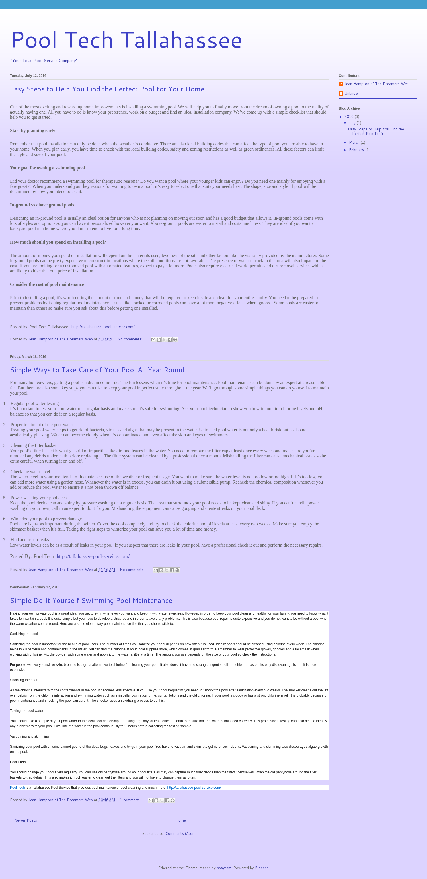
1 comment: (130, 799)
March (355, 142)
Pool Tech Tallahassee (126, 38)
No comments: (130, 339)
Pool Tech (17, 788)
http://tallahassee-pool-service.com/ (103, 326)
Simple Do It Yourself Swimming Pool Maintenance (91, 600)
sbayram (224, 867)
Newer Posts (25, 820)
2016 (349, 116)
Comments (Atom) (181, 833)
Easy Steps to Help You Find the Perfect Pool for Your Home (107, 89)
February (357, 149)
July (353, 122)
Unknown (352, 93)
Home (181, 820)
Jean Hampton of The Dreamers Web (376, 84)
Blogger (261, 867)
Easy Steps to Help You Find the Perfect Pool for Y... (376, 131)
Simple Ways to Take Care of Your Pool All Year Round (97, 370)
